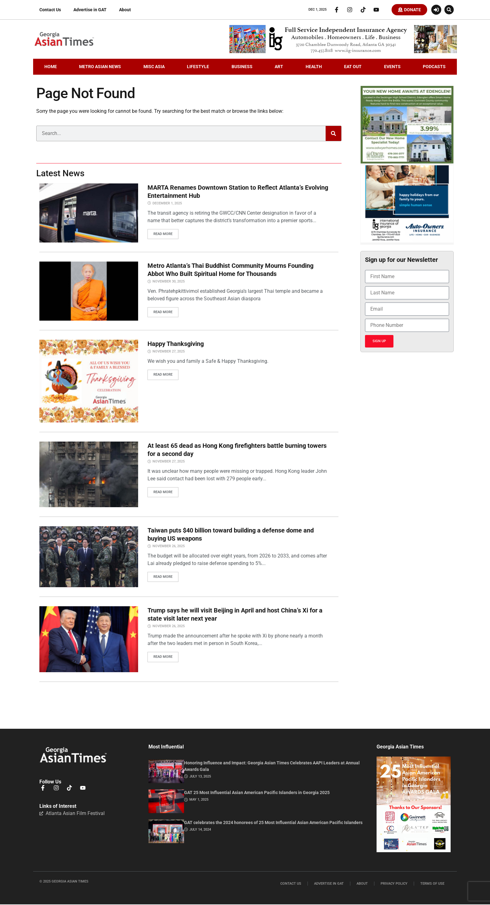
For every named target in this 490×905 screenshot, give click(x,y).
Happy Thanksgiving (176, 344)
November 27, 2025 (168, 352)
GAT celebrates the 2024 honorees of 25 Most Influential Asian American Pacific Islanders (273, 823)
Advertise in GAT (90, 10)
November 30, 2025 (168, 282)
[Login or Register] (436, 10)
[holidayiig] (407, 241)
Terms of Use (432, 884)
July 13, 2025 (200, 777)
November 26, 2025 (168, 547)
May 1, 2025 (198, 800)
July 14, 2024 (200, 830)
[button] (449, 10)
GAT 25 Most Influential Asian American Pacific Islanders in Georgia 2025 (257, 793)
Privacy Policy (394, 884)
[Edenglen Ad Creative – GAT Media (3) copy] (407, 162)
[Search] (333, 134)
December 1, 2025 (167, 204)
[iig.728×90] (343, 52)
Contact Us (50, 10)
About (125, 10)
